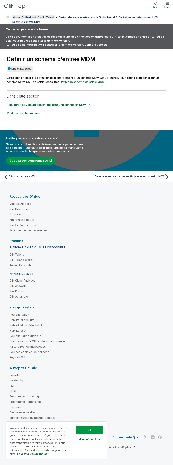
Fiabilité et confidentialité (26, 325)
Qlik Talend (17, 254)
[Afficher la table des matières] (7, 17)
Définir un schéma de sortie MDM (82, 82)
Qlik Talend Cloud (21, 259)
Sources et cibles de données (29, 352)
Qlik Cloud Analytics (22, 280)
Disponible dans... (21, 68)
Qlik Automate (19, 296)
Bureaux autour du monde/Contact (32, 417)
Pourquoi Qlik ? (19, 314)
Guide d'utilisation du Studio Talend (33, 17)
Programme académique (26, 396)
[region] (56, 440)
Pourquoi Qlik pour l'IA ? (25, 336)
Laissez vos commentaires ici (31, 160)
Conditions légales (120, 447)
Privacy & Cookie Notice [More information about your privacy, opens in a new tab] (32, 453)
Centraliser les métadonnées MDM (138, 17)
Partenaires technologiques (28, 346)
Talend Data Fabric (22, 265)
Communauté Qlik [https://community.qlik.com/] (125, 437)
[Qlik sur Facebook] (160, 437)
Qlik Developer (19, 209)
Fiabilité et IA (18, 330)
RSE (12, 385)
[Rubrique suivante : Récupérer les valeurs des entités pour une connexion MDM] (129, 176)
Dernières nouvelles (23, 412)
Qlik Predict (17, 291)
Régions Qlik (18, 357)
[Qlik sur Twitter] (145, 437)
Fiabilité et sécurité (22, 320)
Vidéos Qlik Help (20, 203)
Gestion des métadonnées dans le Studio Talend (87, 17)
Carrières (16, 407)
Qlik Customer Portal (23, 225)
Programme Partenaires (25, 401)
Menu (167, 7)
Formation (16, 214)
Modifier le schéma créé (23, 113)
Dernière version (96, 44)
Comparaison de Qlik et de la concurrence (37, 341)
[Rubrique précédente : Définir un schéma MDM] (44, 176)
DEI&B (13, 391)
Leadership (17, 380)
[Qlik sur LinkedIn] (152, 437)
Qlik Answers (18, 285)
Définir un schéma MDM (26, 21)
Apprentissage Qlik (22, 219)
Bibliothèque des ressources (28, 230)
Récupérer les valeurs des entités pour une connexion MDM (46, 105)
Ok (89, 429)
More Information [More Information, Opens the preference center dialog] (89, 438)
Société (15, 375)
